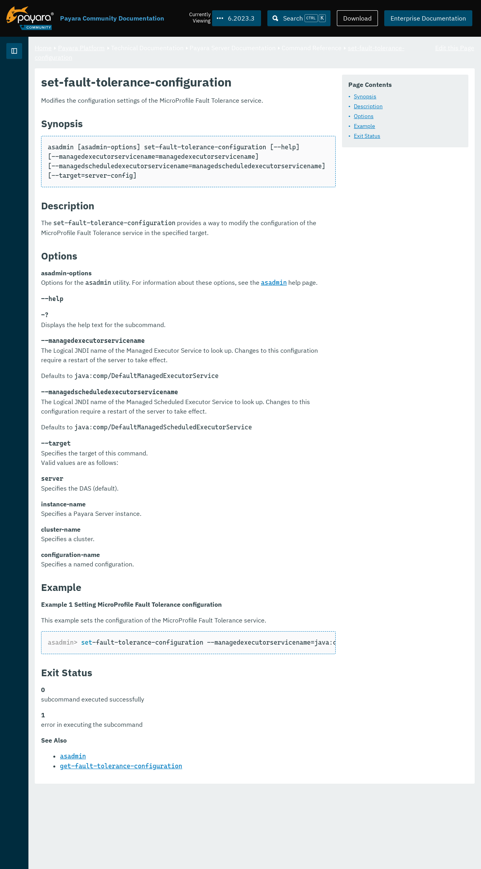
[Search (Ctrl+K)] (299, 18)
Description (165, 127)
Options (161, 137)
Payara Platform (179, 47)
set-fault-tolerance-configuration (216, 57)
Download (357, 18)
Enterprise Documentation (428, 18)
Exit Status (164, 156)
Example (162, 146)
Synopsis (162, 117)
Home (141, 47)
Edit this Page (454, 47)
